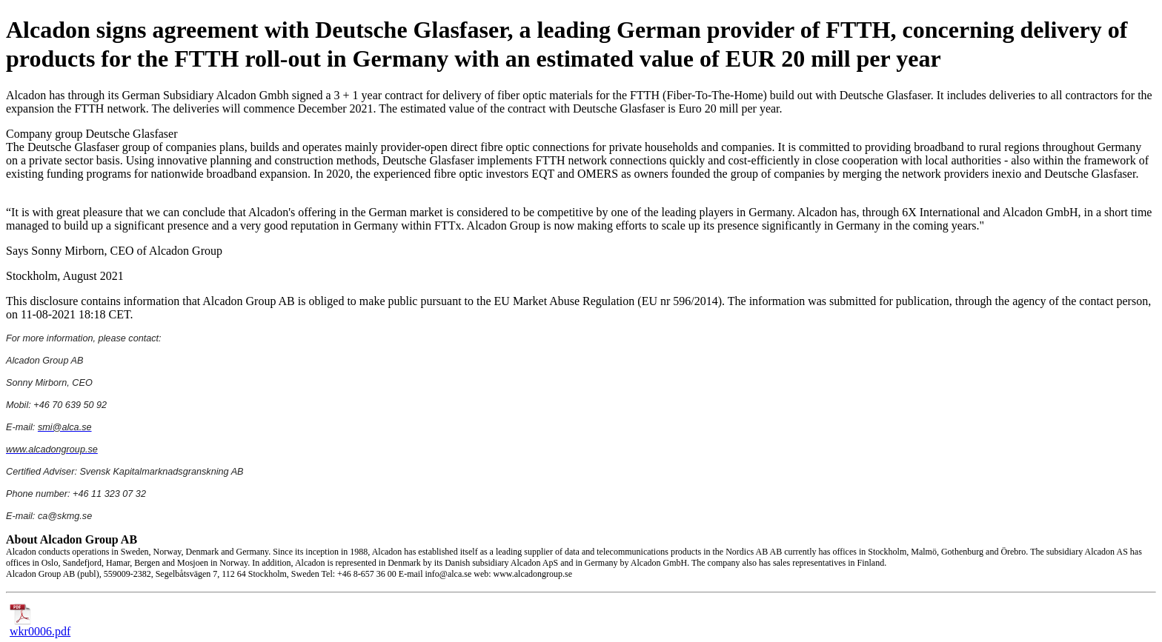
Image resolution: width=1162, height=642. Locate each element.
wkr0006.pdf (40, 626)
